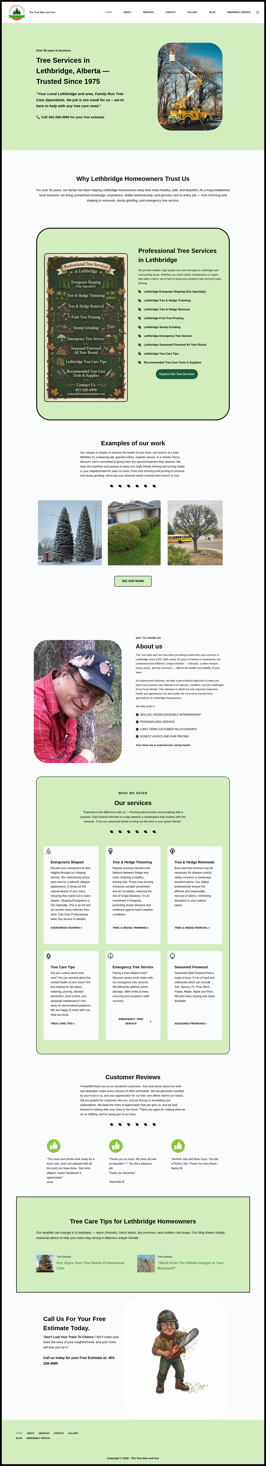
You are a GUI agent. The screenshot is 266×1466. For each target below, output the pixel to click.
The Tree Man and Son (42, 12)
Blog (212, 12)
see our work (133, 581)
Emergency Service (239, 12)
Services (148, 12)
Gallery (193, 12)
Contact (171, 12)
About (127, 12)
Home (109, 12)
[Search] (257, 12)
